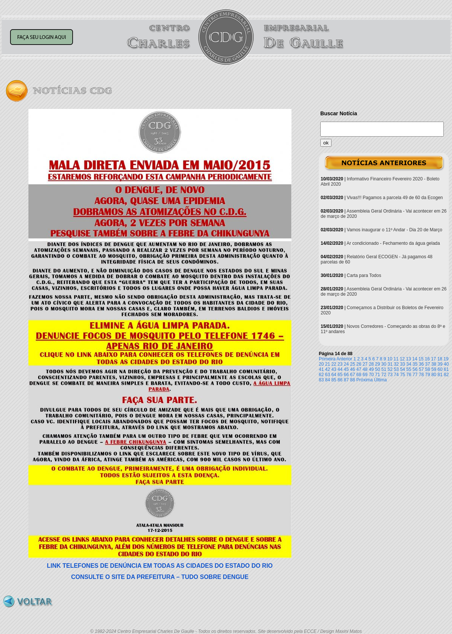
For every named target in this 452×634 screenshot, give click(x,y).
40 (446, 364)
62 (321, 374)
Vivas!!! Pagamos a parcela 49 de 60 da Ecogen (395, 197)
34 (408, 364)
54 (402, 369)
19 (445, 359)
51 (383, 369)
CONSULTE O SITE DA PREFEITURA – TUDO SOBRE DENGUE (159, 577)
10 (389, 359)
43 (333, 369)
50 (377, 369)
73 (390, 374)
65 (340, 374)
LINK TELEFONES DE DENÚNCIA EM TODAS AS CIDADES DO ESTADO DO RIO (160, 566)
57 (421, 369)
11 (396, 359)
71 (377, 374)
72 (383, 374)
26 (358, 364)
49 (371, 369)
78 (421, 374)
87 (346, 379)
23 (340, 364)
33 (402, 364)
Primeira (327, 359)
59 (433, 369)
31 (390, 364)
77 (415, 374)
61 (446, 369)
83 (321, 379)
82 (446, 374)
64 (333, 374)
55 (408, 369)
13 (408, 359)
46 (352, 369)
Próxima (364, 379)
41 (321, 369)
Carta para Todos (364, 275)
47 (358, 369)
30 (383, 364)
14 (414, 359)
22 (333, 364)
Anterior (344, 359)
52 (390, 369)
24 (346, 364)
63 (327, 374)
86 (340, 379)
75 (402, 374)
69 (365, 374)
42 (327, 369)
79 (427, 374)
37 (427, 364)
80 (433, 374)
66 (346, 374)
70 (371, 374)
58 (427, 369)
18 (439, 359)
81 (439, 374)
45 (346, 369)
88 (352, 379)
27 (365, 364)
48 (365, 369)
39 (439, 364)
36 (421, 364)
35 (415, 364)
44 (340, 369)
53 (396, 369)
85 (333, 379)
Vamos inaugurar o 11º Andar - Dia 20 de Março (394, 229)
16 (427, 359)
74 (396, 374)
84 (327, 379)
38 (433, 364)
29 (377, 364)
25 (352, 364)
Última (380, 379)
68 (358, 374)
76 (408, 374)
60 (439, 369)
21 (327, 364)
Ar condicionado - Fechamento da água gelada (393, 243)
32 (396, 364)
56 (415, 369)
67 (352, 374)
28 (371, 364)
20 (321, 364)
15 (421, 359)
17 (433, 359)
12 (402, 359)
